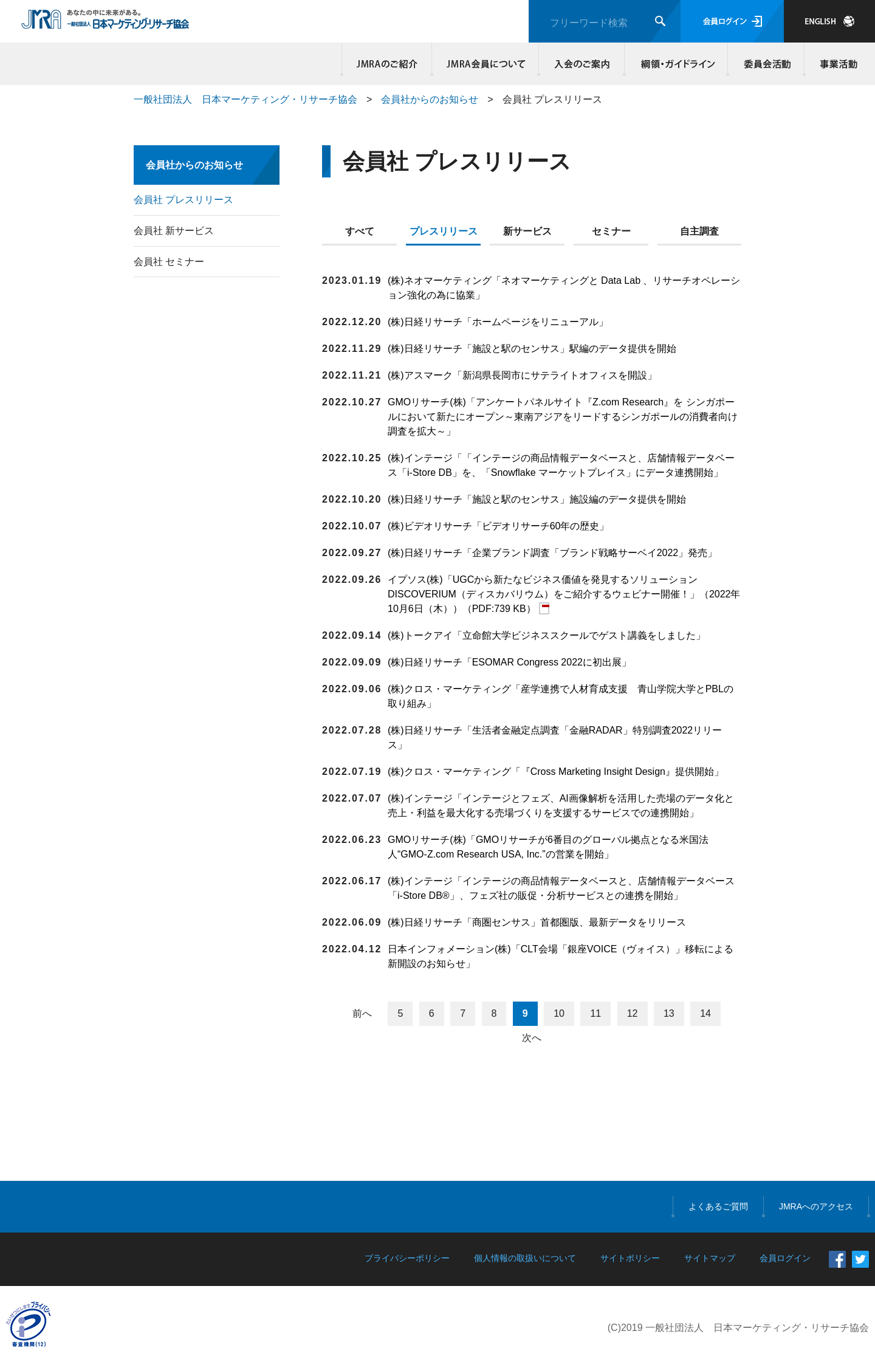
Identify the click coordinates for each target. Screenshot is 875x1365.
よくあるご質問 (718, 1206)
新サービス (527, 231)
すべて (359, 231)
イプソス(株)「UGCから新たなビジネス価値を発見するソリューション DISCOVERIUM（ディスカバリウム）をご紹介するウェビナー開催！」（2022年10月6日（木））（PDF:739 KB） (564, 594)
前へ (362, 1013)
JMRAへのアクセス (816, 1206)
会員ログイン (732, 21)
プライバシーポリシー (407, 1258)
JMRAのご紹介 (387, 64)
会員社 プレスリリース (183, 199)
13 (669, 1013)
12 (632, 1013)
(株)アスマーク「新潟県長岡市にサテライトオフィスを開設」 (522, 375)
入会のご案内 (582, 64)
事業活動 (836, 64)
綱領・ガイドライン (676, 64)
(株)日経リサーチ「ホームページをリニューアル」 (498, 322)
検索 (660, 21)
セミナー (611, 231)
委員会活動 (766, 64)
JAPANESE (829, 21)
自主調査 (699, 231)
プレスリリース (444, 231)
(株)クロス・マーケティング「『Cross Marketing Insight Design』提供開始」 (556, 771)
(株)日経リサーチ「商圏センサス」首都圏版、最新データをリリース (537, 922)
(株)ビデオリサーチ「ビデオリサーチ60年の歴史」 (498, 526)
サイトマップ (709, 1258)
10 (559, 1013)
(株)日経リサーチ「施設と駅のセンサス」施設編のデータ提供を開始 (537, 499)
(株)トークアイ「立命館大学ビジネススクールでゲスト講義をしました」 (546, 635)
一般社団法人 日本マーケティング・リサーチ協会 (245, 99)
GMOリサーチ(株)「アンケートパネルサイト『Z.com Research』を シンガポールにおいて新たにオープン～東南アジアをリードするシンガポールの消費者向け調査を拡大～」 (563, 416)
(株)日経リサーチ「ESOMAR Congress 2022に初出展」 (509, 662)
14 (705, 1013)
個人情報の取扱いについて (525, 1258)
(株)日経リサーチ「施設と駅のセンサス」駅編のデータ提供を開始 (532, 348)
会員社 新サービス (174, 230)
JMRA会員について (485, 64)
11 (595, 1013)
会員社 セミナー (169, 261)
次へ (531, 1038)
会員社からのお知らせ (429, 99)
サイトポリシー (630, 1258)
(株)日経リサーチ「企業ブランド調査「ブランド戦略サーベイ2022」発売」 (552, 553)
